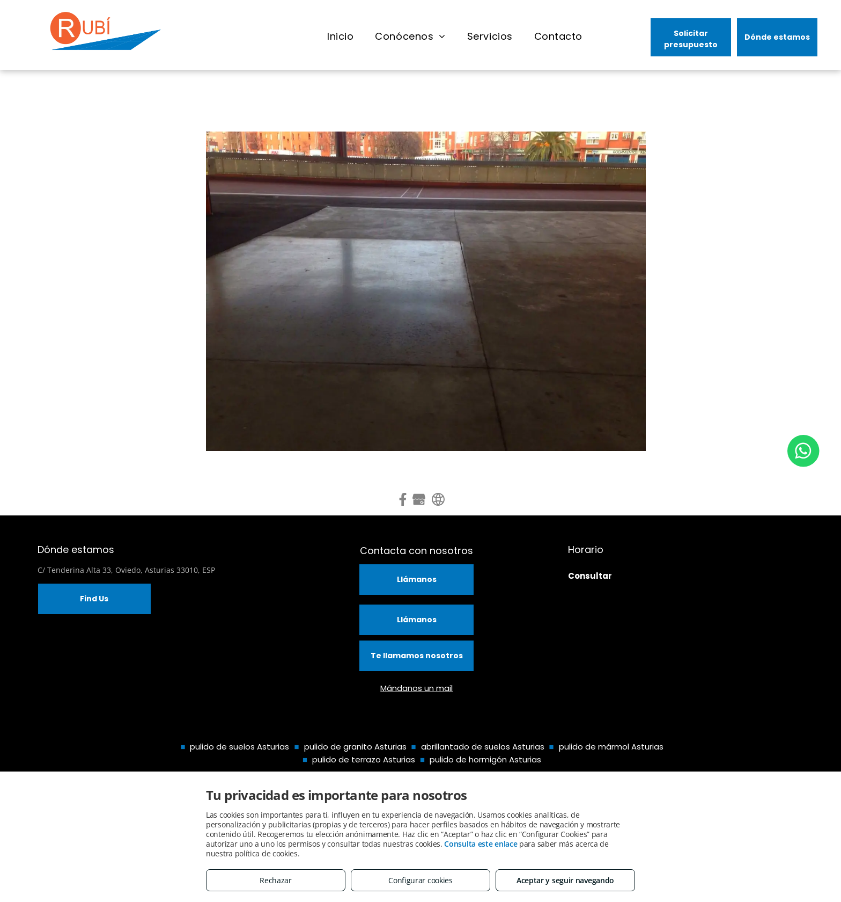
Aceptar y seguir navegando (565, 880)
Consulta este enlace (480, 844)
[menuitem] (340, 36)
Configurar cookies (420, 880)
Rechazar (276, 880)
